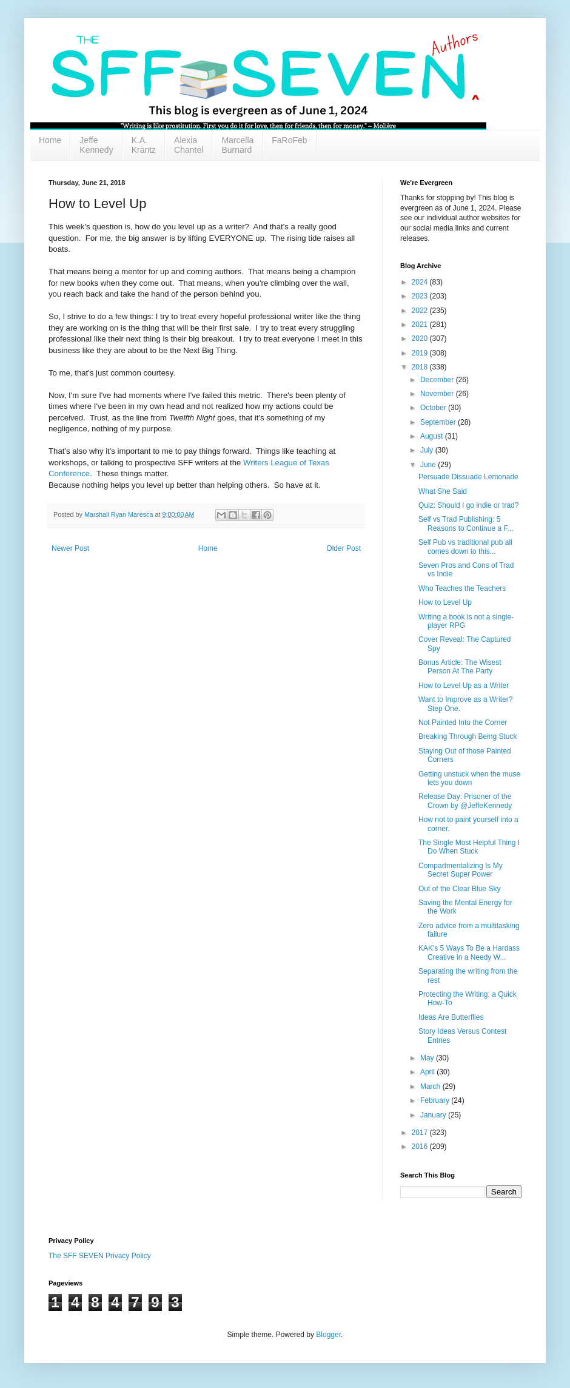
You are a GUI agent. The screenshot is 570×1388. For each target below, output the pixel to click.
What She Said (442, 491)
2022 (421, 310)
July (427, 450)
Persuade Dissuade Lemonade (468, 477)
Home (50, 140)
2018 (421, 367)
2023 (421, 296)
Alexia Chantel (188, 145)
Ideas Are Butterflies (450, 1017)
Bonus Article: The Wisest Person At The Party (459, 666)
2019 (421, 353)
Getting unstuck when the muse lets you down (469, 778)
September (439, 422)
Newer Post (70, 548)
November (438, 393)
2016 (421, 1146)
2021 (421, 324)
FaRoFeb (289, 140)
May (428, 1058)
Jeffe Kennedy (96, 145)
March (431, 1086)
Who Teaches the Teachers (462, 588)
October (434, 407)
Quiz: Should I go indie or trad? (468, 505)
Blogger (328, 1334)
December (438, 380)
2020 (421, 338)
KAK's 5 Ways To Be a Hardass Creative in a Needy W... (469, 952)
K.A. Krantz (144, 145)
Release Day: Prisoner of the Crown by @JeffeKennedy (465, 800)
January (434, 1115)
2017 (421, 1132)
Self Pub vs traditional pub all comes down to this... (465, 546)
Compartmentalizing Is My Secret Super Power (460, 869)
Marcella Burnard (237, 145)
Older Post (343, 548)
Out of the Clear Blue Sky (459, 888)
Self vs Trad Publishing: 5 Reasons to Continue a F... (465, 523)
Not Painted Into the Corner (462, 722)
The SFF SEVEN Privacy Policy (100, 1256)
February (435, 1100)
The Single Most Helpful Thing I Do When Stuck (469, 846)
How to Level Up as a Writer (463, 685)
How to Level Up (445, 602)
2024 (421, 282)
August (432, 436)
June (429, 464)
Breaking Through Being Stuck (467, 736)
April (428, 1072)
